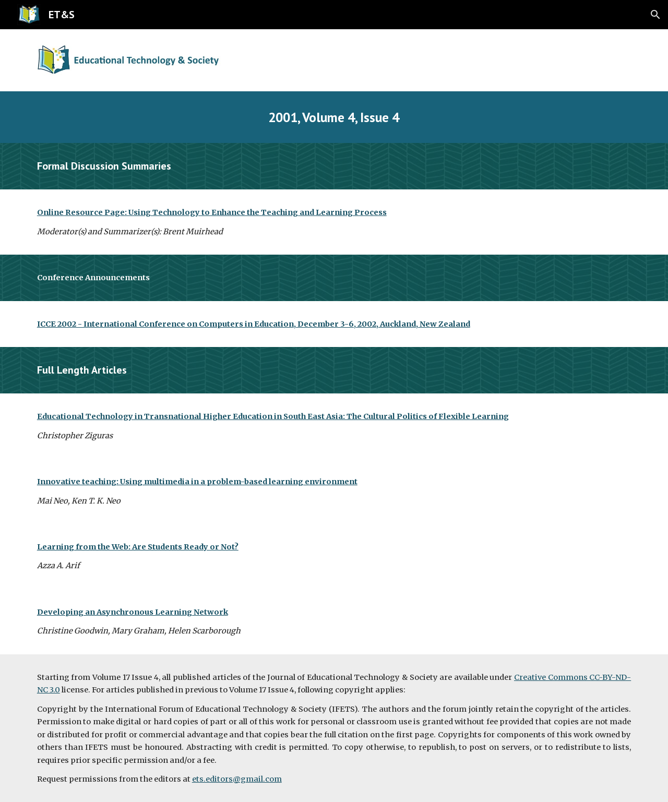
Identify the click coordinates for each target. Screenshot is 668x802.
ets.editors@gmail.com (237, 779)
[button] (655, 14)
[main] (334, 117)
